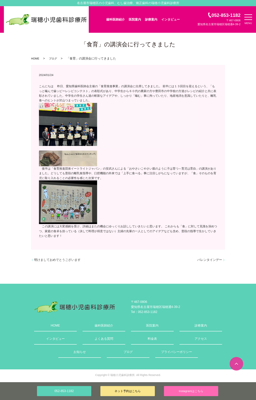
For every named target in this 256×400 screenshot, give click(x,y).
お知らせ (79, 351)
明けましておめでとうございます (57, 259)
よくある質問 (104, 338)
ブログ (53, 58)
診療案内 (151, 19)
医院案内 (135, 19)
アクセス (201, 338)
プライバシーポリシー (176, 351)
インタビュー (170, 19)
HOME (35, 58)
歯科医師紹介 (115, 19)
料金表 (152, 338)
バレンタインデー (209, 259)
